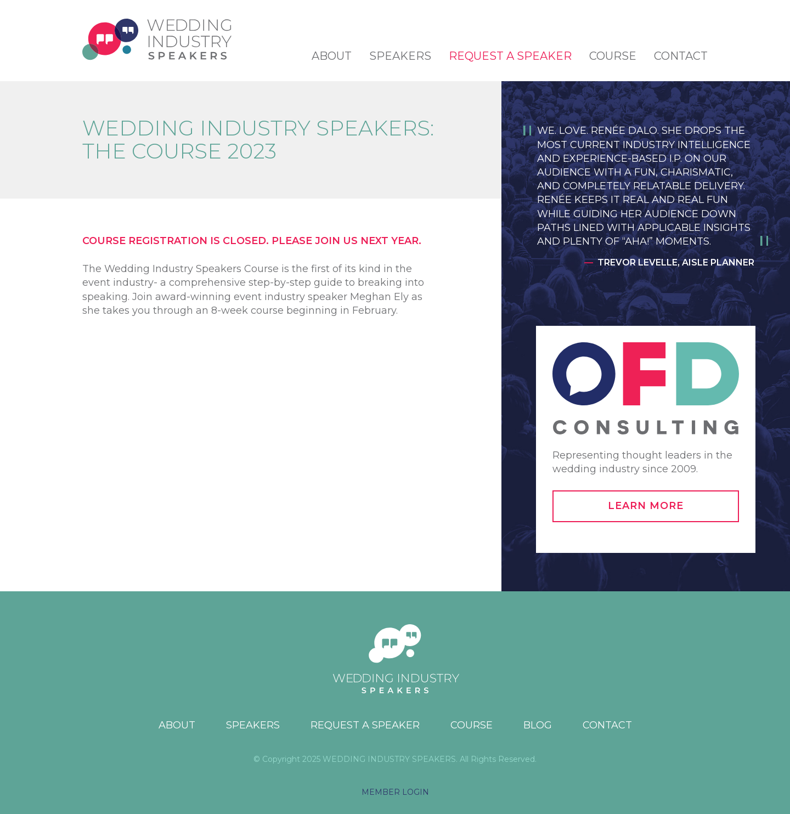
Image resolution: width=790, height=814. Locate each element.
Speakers (400, 56)
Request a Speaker (510, 56)
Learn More (646, 506)
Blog (537, 725)
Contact (681, 56)
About (332, 56)
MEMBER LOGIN (395, 792)
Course (612, 56)
